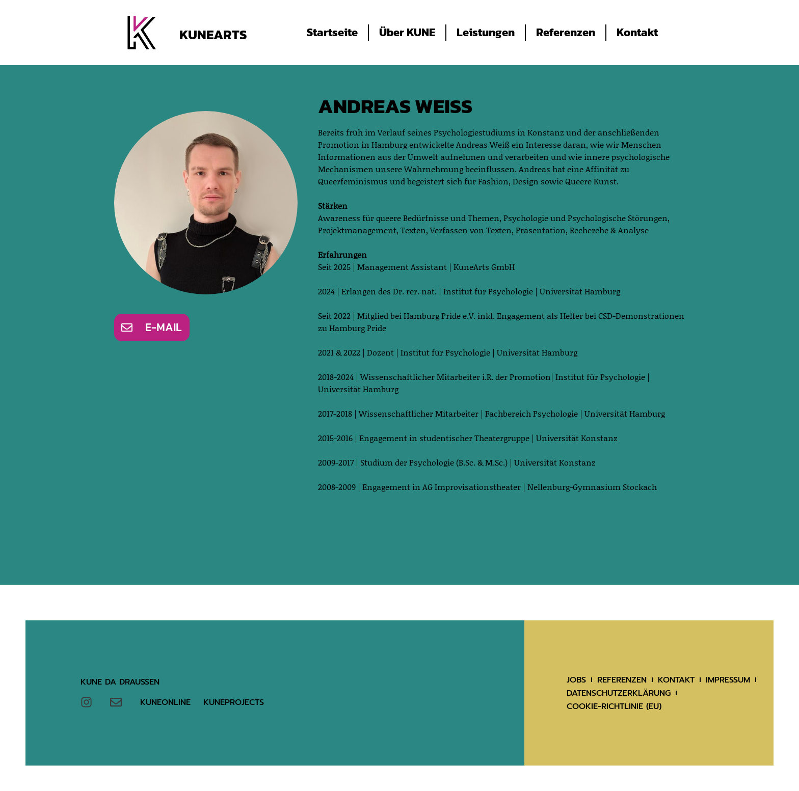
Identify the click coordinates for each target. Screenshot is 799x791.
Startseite (332, 32)
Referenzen (565, 32)
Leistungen (486, 32)
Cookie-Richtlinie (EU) (614, 706)
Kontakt (637, 32)
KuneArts (213, 34)
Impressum (728, 680)
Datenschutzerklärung (619, 693)
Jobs (576, 680)
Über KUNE (407, 32)
